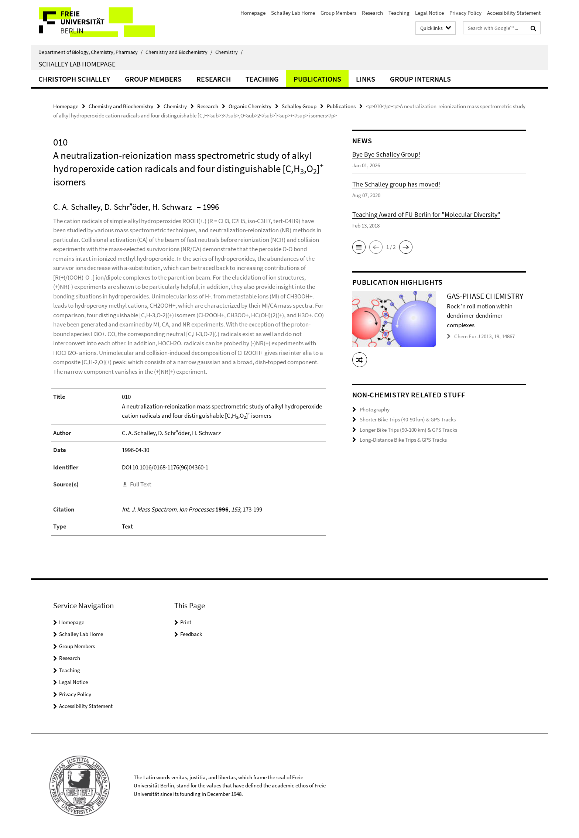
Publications (317, 78)
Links (365, 78)
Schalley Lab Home (293, 12)
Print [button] (185, 622)
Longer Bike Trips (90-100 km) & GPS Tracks (408, 429)
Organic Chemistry (250, 106)
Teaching (399, 12)
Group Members (338, 12)
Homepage (252, 12)
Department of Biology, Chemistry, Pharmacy (90, 52)
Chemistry (229, 52)
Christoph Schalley (74, 78)
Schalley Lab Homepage (77, 63)
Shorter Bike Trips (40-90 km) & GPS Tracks (408, 419)
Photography (375, 409)
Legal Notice (429, 12)
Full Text (140, 484)
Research (372, 12)
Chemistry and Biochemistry (178, 52)
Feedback (191, 633)
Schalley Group (299, 106)
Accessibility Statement (514, 12)
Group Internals (420, 78)
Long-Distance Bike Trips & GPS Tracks (403, 439)
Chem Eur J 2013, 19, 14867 (484, 336)
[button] (359, 247)
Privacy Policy (465, 12)
